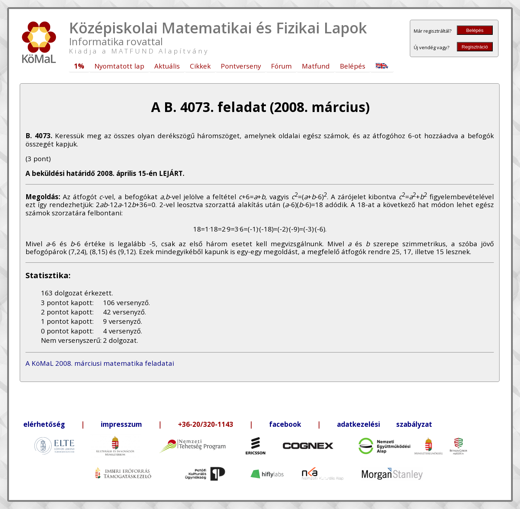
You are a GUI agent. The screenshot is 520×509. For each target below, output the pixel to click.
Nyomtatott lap (119, 65)
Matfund (316, 65)
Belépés (474, 30)
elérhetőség (44, 424)
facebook (285, 424)
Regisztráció (475, 47)
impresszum (121, 424)
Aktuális (167, 65)
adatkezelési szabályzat (384, 424)
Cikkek (200, 65)
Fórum (281, 65)
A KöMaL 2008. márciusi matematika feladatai (99, 363)
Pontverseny (241, 65)
